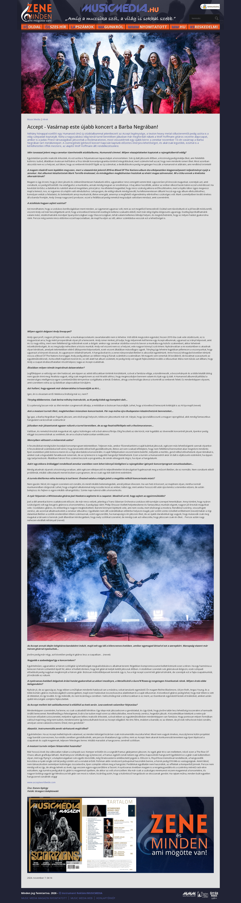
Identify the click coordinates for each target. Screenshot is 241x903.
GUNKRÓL (110, 26)
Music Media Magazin (189, 895)
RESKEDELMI (204, 26)
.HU (179, 26)
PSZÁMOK (82, 26)
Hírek (45, 119)
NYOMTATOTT (147, 26)
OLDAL (32, 26)
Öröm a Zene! (202, 895)
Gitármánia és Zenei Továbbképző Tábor (214, 895)
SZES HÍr (55, 26)
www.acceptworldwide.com (41, 782)
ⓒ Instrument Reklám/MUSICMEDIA (80, 893)
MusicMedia (36, 12)
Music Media (33, 119)
